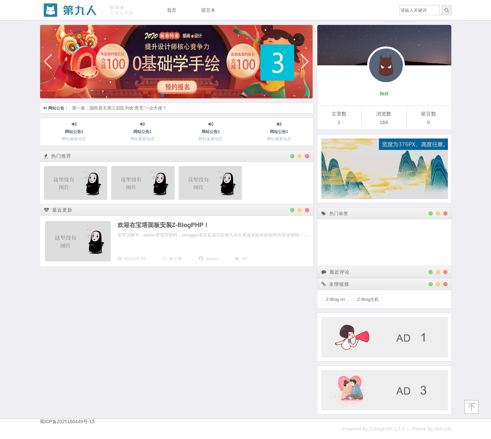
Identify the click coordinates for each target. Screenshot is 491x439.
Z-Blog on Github (335, 300)
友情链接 (335, 284)
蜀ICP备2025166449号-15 (67, 421)
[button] (47, 61)
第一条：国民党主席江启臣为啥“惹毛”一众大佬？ (119, 108)
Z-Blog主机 (368, 299)
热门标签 (334, 213)
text (384, 93)
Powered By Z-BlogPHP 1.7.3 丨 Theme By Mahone (396, 429)
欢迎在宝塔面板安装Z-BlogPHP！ (163, 225)
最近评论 (335, 272)
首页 (171, 10)
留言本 (208, 10)
